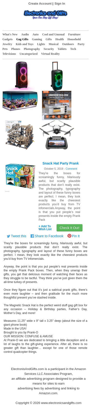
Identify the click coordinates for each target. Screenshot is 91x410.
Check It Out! (70, 228)
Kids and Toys (24, 44)
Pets (5, 49)
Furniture (74, 34)
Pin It (76, 236)
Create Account (40, 3)
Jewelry (7, 44)
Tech (73, 49)
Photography (32, 49)
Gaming (37, 39)
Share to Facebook (49, 236)
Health (59, 39)
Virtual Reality (50, 53)
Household (74, 39)
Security (49, 49)
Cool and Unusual (53, 34)
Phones (15, 49)
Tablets (62, 49)
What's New (9, 34)
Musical (53, 44)
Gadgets (7, 39)
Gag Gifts (22, 39)
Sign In (60, 3)
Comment (71, 168)
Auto (36, 34)
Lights (41, 44)
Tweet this (18, 236)
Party (81, 44)
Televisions (9, 53)
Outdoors (68, 44)
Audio (25, 34)
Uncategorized (29, 53)
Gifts (49, 39)
